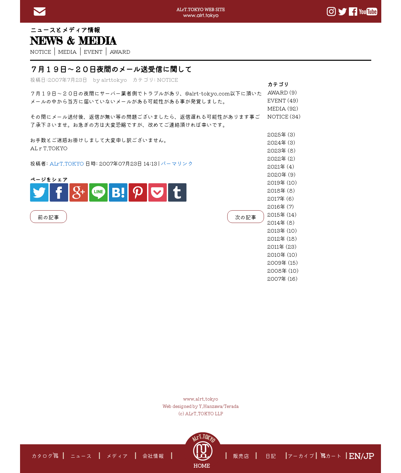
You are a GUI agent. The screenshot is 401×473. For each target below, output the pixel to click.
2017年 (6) (280, 198)
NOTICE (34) (283, 116)
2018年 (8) (281, 190)
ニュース (80, 455)
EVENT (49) (282, 100)
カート (330, 455)
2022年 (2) (281, 158)
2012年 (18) (282, 238)
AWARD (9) (282, 92)
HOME (202, 465)
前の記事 (48, 217)
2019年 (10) (282, 182)
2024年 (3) (281, 142)
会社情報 (152, 455)
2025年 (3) (281, 134)
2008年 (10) (282, 270)
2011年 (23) (281, 246)
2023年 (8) (281, 150)
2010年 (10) (282, 254)
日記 (270, 455)
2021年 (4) (280, 166)
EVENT (93, 51)
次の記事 (245, 217)
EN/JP (361, 455)
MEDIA (67, 51)
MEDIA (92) (282, 108)
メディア (116, 455)
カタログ (44, 455)
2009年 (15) (282, 262)
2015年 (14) (281, 214)
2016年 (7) (280, 206)
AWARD (120, 51)
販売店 (241, 455)
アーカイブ (300, 455)
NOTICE (40, 51)
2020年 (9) (281, 174)
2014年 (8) (280, 222)
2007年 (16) (282, 278)
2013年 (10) (282, 230)
